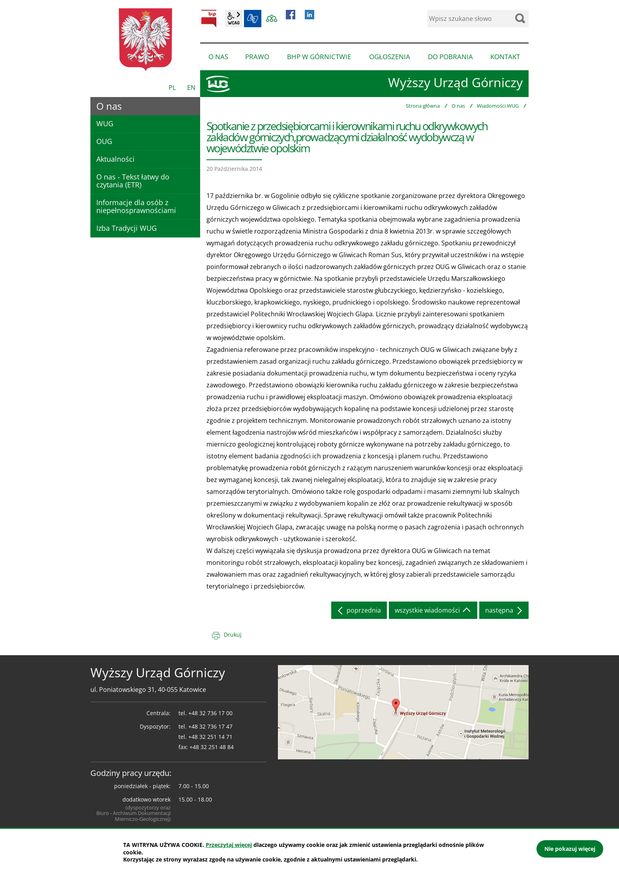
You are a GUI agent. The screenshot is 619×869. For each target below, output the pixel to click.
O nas (458, 105)
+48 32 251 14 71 (210, 736)
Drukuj (233, 634)
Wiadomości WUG (498, 105)
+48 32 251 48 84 (211, 747)
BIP (209, 18)
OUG (104, 141)
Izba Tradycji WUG (126, 228)
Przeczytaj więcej (229, 844)
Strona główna (423, 105)
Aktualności (115, 159)
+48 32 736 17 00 (210, 713)
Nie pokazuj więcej (569, 848)
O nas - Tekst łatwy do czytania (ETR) (132, 180)
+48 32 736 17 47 (210, 726)
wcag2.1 (233, 18)
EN (191, 87)
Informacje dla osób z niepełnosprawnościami (136, 206)
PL (172, 87)
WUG (104, 123)
